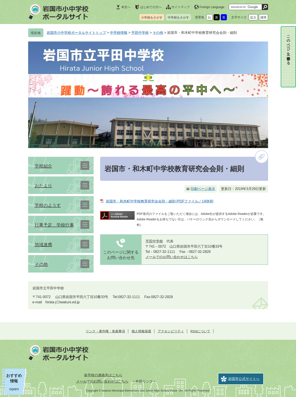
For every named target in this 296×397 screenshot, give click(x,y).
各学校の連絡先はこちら (103, 375)
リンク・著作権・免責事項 (105, 331)
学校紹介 (43, 166)
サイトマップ (180, 7)
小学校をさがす (152, 17)
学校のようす (48, 205)
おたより (43, 185)
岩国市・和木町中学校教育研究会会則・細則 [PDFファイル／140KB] (159, 201)
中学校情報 (118, 33)
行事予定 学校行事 (54, 225)
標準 (263, 17)
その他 (158, 33)
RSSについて (200, 331)
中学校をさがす (178, 17)
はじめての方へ (151, 7)
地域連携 (43, 244)
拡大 (253, 17)
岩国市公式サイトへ (244, 379)
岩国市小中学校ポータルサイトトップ (76, 33)
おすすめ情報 (14, 378)
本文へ (125, 7)
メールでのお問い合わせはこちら (171, 257)
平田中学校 (140, 33)
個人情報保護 (141, 331)
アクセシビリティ (171, 331)
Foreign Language (212, 7)
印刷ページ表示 (203, 189)
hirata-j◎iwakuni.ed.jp (62, 302)
